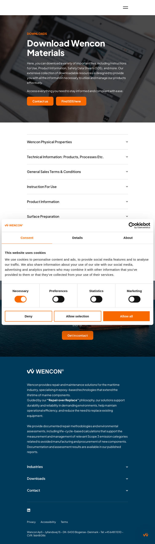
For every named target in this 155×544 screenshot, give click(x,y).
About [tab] (128, 237)
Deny (28, 316)
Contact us (40, 101)
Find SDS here (71, 101)
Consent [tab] (27, 237)
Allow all (126, 316)
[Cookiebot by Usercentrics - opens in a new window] (131, 225)
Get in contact (77, 335)
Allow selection (77, 316)
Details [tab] (77, 237)
